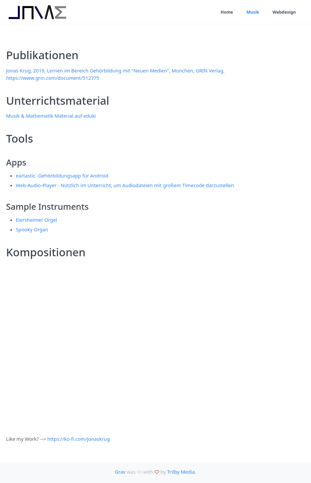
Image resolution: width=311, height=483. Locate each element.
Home (227, 12)
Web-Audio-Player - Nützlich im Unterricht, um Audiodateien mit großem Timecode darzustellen (125, 185)
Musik (252, 12)
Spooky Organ (32, 229)
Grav (120, 471)
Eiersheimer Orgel (36, 219)
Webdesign (284, 12)
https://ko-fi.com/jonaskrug (78, 438)
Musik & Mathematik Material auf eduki (51, 115)
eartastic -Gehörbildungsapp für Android (62, 175)
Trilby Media (181, 471)
